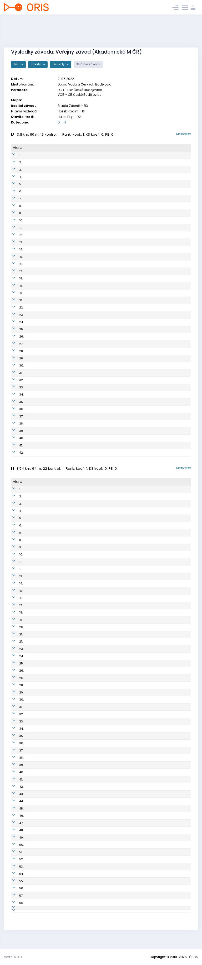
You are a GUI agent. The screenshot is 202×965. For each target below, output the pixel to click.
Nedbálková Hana (39, 351)
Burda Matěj (35, 678)
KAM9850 (70, 286)
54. (15, 874)
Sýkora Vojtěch (37, 511)
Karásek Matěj (37, 612)
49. (15, 837)
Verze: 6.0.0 (13, 957)
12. (14, 235)
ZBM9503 (69, 663)
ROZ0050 (70, 431)
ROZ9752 (69, 329)
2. (14, 162)
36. (15, 409)
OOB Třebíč (108, 772)
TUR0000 (69, 612)
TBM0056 (70, 184)
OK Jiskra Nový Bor (113, 351)
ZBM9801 (68, 525)
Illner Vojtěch (35, 641)
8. (14, 206)
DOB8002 (69, 801)
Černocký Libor (37, 554)
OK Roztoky (108, 329)
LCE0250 (69, 235)
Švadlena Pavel (37, 765)
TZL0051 (69, 264)
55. (15, 881)
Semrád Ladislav (39, 547)
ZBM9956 (70, 394)
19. (14, 286)
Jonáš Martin (36, 634)
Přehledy (59, 64)
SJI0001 (68, 649)
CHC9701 (69, 547)
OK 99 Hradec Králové (116, 199)
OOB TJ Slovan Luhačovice (119, 235)
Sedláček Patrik (37, 750)
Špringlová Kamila (39, 336)
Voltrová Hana (36, 329)
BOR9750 (69, 351)
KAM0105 (69, 562)
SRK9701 (68, 808)
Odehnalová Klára (39, 394)
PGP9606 (69, 634)
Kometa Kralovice (113, 365)
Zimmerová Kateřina (41, 286)
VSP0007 (68, 743)
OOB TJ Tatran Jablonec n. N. (121, 728)
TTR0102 (68, 772)
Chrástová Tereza (39, 271)
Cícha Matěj (35, 772)
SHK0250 (70, 213)
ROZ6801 (68, 866)
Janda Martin (36, 801)
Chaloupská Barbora (41, 199)
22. (15, 307)
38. (15, 423)
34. (15, 394)
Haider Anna (35, 452)
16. (14, 264)
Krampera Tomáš (39, 881)
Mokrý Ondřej (36, 656)
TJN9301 (68, 845)
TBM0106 (68, 699)
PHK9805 (68, 496)
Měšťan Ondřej (37, 685)
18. (14, 278)
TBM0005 (69, 794)
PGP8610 (68, 576)
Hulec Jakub (35, 859)
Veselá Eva (34, 373)
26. (15, 336)
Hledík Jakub (36, 605)
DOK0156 (69, 380)
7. (14, 199)
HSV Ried (106, 452)
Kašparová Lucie (38, 358)
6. (14, 191)
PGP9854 (69, 191)
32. (15, 380)
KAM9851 (69, 438)
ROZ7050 (70, 409)
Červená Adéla (37, 315)
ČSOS (193, 957)
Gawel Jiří (33, 903)
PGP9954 (69, 155)
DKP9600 (69, 641)
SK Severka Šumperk (115, 220)
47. (15, 823)
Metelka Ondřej (37, 504)
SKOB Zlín (107, 206)
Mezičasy (183, 134)
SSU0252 (69, 220)
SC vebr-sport (110, 423)
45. (15, 808)
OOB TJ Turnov (110, 162)
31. (14, 373)
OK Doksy (107, 380)
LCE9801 (68, 511)
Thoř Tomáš (34, 757)
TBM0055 (70, 177)
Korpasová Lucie (38, 322)
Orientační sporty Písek (117, 823)
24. (15, 322)
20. (15, 627)
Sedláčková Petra (39, 409)
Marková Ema (36, 220)
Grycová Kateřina (39, 278)
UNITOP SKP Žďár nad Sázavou (122, 445)
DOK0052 (70, 387)
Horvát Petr (34, 533)
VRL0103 (68, 881)
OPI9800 (68, 823)
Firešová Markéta (39, 293)
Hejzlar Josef (36, 852)
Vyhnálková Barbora (41, 191)
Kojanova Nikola (38, 344)
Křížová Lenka (36, 365)
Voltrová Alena (37, 307)
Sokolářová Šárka (39, 242)
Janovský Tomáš (38, 569)
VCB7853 (69, 373)
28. (15, 351)
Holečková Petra (38, 213)
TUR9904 (68, 757)
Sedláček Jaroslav (40, 866)
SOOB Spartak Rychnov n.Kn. (120, 627)
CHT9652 (70, 358)
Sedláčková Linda (39, 431)
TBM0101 (68, 591)
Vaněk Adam (35, 830)
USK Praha (107, 743)
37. (15, 416)
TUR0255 (69, 271)
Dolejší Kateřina (37, 380)
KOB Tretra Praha (112, 685)
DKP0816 (68, 750)
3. (14, 170)
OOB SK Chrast (111, 358)
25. (15, 329)
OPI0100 (68, 830)
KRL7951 (68, 365)
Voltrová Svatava (39, 402)
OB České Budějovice (115, 373)
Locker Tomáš (36, 779)
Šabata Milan (36, 627)
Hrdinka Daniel (37, 787)
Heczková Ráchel (39, 416)
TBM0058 (70, 278)
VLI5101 (67, 917)
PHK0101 (68, 504)
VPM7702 (68, 837)
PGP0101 (68, 569)
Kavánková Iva (37, 206)
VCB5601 (68, 852)
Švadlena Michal (38, 707)
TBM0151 (69, 322)
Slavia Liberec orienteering (119, 917)
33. (15, 387)
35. (15, 402)
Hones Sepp (35, 888)
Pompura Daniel (37, 583)
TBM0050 (70, 336)
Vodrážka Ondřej (38, 837)
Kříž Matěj (33, 816)
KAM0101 (68, 518)
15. (14, 257)
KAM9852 (70, 170)
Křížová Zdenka (37, 445)
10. (14, 220)
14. (14, 249)
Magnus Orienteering (115, 714)
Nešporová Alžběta (40, 264)
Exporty (36, 64)
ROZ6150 (69, 402)
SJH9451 (69, 257)
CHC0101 (68, 707)
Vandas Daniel (37, 496)
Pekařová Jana (37, 162)
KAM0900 (69, 816)
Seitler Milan (35, 714)
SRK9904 (68, 627)
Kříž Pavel (33, 895)
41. (14, 445)
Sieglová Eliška (37, 155)
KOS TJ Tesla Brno (113, 177)
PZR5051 (69, 445)
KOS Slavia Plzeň (112, 837)
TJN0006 (69, 728)
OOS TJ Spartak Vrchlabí (118, 787)
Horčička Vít (35, 540)
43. (15, 794)
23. (15, 315)
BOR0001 (68, 721)
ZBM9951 (69, 293)
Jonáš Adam (35, 598)
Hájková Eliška (37, 438)
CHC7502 (69, 765)
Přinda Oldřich (36, 917)
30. (15, 365)
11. (14, 228)
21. (14, 300)
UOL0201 (68, 692)
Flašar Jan (34, 576)
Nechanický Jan (38, 620)
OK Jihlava (107, 649)
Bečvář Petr (34, 823)
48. (15, 830)
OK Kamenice (110, 170)
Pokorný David (36, 808)
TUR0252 (69, 162)
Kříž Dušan (34, 874)
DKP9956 (69, 307)
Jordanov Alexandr (40, 663)
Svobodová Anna (38, 423)
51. (14, 852)
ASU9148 (68, 714)
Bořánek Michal (37, 743)
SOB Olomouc (110, 692)
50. (15, 845)
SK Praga (106, 155)
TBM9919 (68, 540)
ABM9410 (68, 656)
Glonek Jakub (36, 489)
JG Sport (106, 903)
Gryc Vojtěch (35, 699)
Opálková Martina (39, 184)
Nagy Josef (34, 728)
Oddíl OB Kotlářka (113, 307)
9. (14, 547)
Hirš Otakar (34, 525)
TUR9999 (69, 242)
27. (15, 344)
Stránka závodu (88, 64)
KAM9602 (69, 489)
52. (15, 859)
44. (15, 801)
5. (14, 184)
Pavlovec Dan (36, 721)
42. (15, 452)
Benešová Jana (37, 257)
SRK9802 (68, 779)
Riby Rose (33, 387)
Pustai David (35, 845)
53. (15, 866)
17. (14, 271)
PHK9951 (69, 199)
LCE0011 (68, 910)
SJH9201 (68, 736)
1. (13, 155)
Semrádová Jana (39, 228)
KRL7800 (68, 874)
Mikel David (34, 670)
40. (15, 438)
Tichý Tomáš (35, 736)
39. (15, 431)
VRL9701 (68, 787)
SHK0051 (69, 300)
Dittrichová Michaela (41, 235)
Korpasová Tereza (39, 249)
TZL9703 (68, 670)
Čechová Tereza (38, 170)
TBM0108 (68, 583)
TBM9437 (68, 533)
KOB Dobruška (110, 801)
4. (14, 177)
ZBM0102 (68, 598)
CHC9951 (69, 228)
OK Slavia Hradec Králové (119, 213)
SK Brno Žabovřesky (114, 293)
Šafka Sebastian (38, 518)
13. (14, 576)
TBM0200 (69, 620)
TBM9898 (69, 249)
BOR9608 (69, 678)
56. (15, 888)
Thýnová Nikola (37, 300)
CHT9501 (68, 605)
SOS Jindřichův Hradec (117, 257)
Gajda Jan (34, 562)
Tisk (17, 64)
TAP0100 (68, 685)
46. (15, 816)
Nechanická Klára (39, 177)
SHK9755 (69, 315)
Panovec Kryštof (38, 910)
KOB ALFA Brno (110, 656)
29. (15, 692)
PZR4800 (68, 895)
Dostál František (38, 692)
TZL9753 (69, 206)
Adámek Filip (35, 591)
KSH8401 (68, 859)
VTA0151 (68, 423)
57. (15, 895)
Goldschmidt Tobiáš (41, 794)
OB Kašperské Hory (113, 859)
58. (15, 903)
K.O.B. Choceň (110, 228)
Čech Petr (33, 649)
